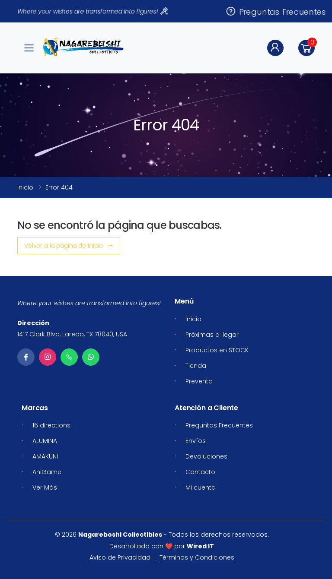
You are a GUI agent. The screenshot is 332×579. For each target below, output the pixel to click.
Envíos (195, 441)
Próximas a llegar (212, 334)
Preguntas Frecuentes (276, 11)
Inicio (25, 187)
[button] (306, 48)
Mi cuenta (200, 487)
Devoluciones (206, 456)
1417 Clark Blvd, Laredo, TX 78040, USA (72, 334)
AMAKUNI (45, 456)
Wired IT (200, 546)
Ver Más (44, 487)
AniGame (46, 472)
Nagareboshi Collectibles (120, 534)
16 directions (51, 425)
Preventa (199, 381)
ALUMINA (44, 441)
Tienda (195, 365)
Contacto (200, 472)
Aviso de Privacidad (119, 557)
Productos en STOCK (217, 350)
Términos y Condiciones (197, 557)
